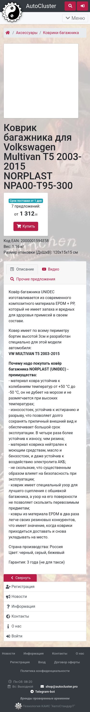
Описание (22, 269)
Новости (8, 653)
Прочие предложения (32, 279)
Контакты (59, 653)
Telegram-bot (42, 691)
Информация (34, 653)
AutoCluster (41, 6)
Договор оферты (67, 662)
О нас (80, 653)
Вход (42, 662)
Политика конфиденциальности (45, 671)
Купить (26, 226)
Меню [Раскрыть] (75, 18)
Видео (50, 269)
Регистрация (20, 662)
